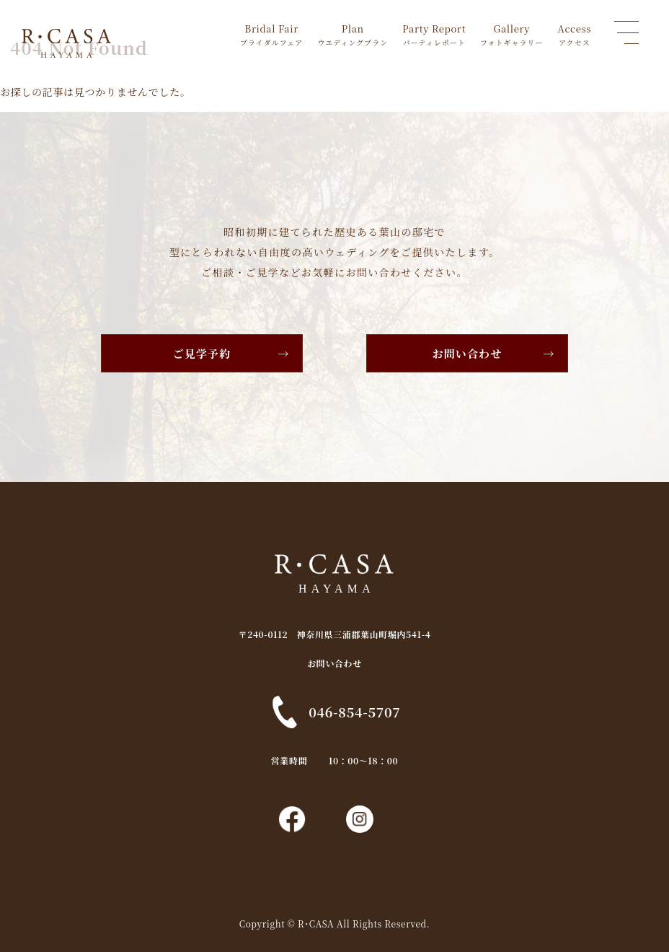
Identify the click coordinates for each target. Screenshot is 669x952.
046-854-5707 (354, 711)
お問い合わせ (467, 353)
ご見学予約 (202, 353)
